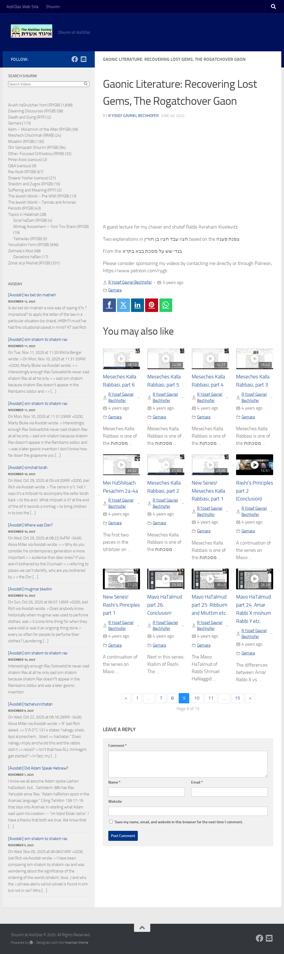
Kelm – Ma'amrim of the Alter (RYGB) (39, 129)
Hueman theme (76, 942)
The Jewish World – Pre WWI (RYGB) (38, 196)
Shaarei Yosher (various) (28, 178)
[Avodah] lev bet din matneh (32, 295)
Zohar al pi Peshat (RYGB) (29, 263)
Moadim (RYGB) (21, 141)
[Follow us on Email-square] (83, 59)
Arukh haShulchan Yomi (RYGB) (34, 105)
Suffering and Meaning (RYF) (32, 190)
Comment (117, 756)
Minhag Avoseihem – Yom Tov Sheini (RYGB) (51, 226)
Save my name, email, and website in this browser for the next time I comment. (179, 832)
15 (238, 708)
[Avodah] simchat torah (27, 467)
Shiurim (53, 6)
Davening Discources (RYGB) (32, 111)
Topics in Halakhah (23, 214)
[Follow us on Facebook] (74, 59)
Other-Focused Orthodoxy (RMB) (36, 153)
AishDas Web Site (22, 6)
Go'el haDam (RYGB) (30, 220)
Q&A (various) (19, 165)
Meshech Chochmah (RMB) (31, 135)
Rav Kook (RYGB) (22, 171)
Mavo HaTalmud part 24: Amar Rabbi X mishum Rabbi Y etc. (254, 614)
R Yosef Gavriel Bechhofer (133, 115)
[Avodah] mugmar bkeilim (30, 589)
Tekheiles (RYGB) (27, 238)
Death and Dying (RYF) (27, 117)
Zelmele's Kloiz (20, 250)
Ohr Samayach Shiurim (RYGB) (33, 147)
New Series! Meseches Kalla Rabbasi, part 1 (209, 492)
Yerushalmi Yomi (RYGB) (28, 244)
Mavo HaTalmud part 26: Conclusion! (164, 606)
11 (211, 708)
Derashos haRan (27, 256)
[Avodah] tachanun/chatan (30, 704)
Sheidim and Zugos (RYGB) (30, 184)
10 (197, 708)
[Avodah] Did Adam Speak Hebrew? (38, 768)
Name (114, 792)
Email (197, 792)
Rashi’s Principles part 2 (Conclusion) (254, 492)
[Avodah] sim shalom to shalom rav (37, 339)
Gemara (115, 289)
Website (115, 811)
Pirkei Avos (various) (25, 159)
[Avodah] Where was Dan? (30, 525)
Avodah (15, 284)
